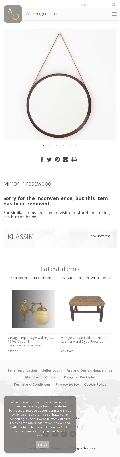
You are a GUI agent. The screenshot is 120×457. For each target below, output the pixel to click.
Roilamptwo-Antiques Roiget (25, 345)
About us (32, 377)
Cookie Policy (95, 384)
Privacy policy (67, 384)
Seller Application (22, 370)
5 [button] (70, 145)
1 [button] (43, 145)
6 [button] (76, 145)
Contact (52, 377)
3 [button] (56, 145)
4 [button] (63, 145)
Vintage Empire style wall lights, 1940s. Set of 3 (30, 340)
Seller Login (52, 370)
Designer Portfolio (79, 377)
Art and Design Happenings (89, 370)
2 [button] (50, 145)
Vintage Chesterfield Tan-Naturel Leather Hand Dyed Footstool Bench (84, 340)
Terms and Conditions (32, 384)
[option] (60, 84)
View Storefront (100, 236)
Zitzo (64, 345)
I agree (42, 445)
